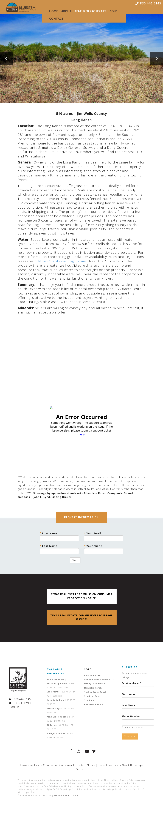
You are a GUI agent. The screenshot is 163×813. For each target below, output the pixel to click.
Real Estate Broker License (66, 795)
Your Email (103, 536)
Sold (113, 11)
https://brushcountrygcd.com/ (62, 261)
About (66, 11)
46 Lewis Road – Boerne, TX (99, 679)
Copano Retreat (93, 675)
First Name (59, 536)
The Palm (89, 700)
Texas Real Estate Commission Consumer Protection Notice (57, 765)
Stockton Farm (92, 696)
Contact (56, 19)
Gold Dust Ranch (56, 679)
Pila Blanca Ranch (93, 704)
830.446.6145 (22, 699)
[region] (81, 58)
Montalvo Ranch (93, 688)
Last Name (59, 549)
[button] (6, 58)
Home (53, 11)
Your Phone (103, 549)
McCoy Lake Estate (94, 683)
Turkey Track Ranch (95, 692)
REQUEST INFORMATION (81, 517)
